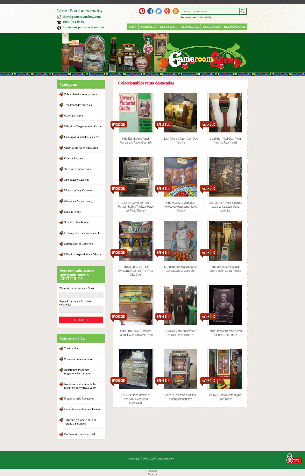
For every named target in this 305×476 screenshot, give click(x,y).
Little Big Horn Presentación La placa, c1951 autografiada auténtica (225, 206)
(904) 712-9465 (73, 21)
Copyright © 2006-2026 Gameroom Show (152, 458)
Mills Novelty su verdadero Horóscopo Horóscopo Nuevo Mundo (180, 206)
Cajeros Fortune (73, 158)
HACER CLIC (118, 124)
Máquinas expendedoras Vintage (83, 254)
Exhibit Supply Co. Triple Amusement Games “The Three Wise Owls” (135, 270)
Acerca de (148, 26)
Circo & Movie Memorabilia (81, 147)
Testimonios (71, 348)
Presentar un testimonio (78, 359)
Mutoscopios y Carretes (78, 190)
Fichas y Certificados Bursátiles (82, 233)
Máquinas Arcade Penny (78, 201)
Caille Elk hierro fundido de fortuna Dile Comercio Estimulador (135, 398)
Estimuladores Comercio (78, 243)
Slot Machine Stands (76, 222)
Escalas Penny (72, 211)
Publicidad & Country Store (80, 94)
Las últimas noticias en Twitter (82, 409)
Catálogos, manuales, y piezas (81, 136)
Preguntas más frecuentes (79, 398)
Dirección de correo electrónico (76, 288)
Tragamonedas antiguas (78, 104)
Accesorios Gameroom (77, 169)
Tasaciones (211, 26)
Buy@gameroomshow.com (82, 16)
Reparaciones (235, 26)
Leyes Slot (168, 26)
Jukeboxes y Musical (76, 179)
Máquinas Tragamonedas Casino (83, 126)
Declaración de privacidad (79, 434)
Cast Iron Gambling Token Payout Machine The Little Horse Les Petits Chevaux (135, 206)
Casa (132, 26)
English (152, 470)
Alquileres (190, 26)
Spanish (152, 474)
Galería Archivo (73, 115)
